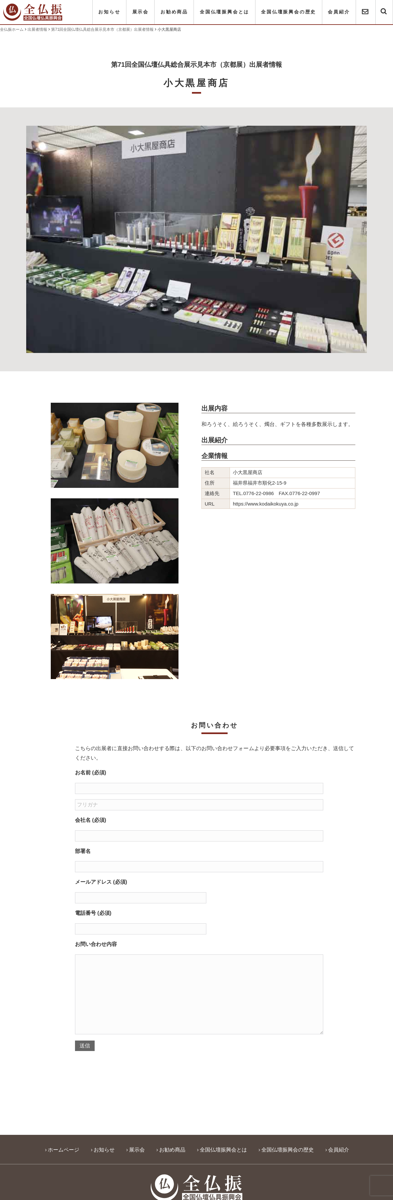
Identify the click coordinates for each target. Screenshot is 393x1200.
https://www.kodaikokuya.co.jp (265, 504)
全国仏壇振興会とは (224, 11)
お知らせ (109, 11)
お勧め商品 (174, 11)
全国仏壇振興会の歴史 (288, 11)
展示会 (140, 11)
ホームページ (63, 1150)
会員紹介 (339, 11)
